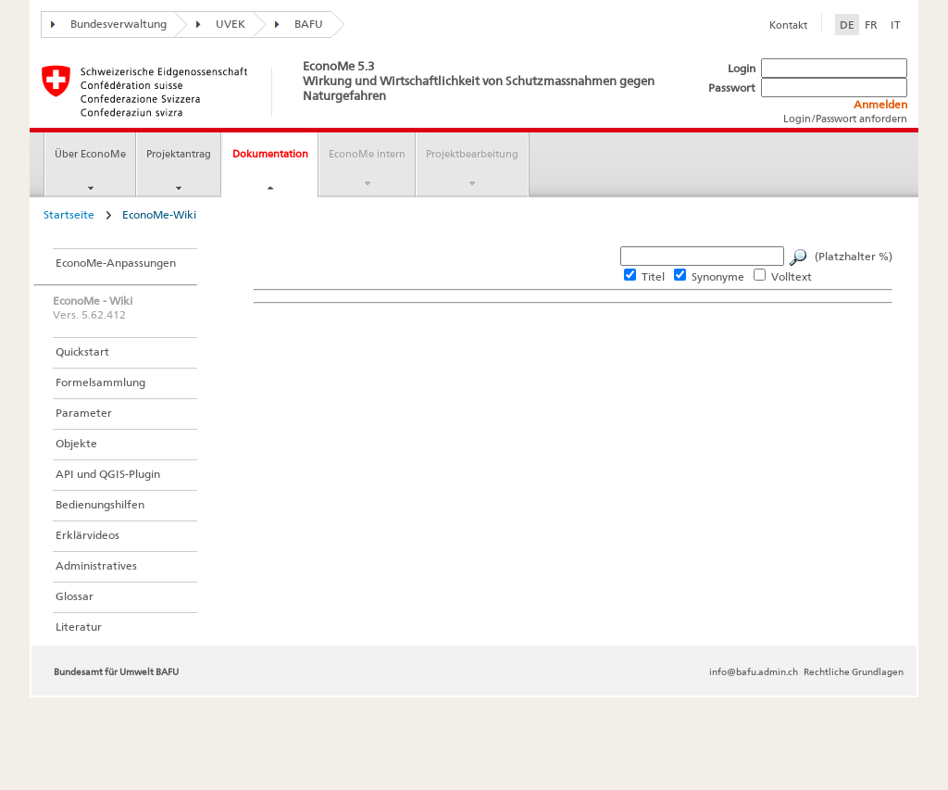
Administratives (96, 565)
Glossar (75, 596)
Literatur (79, 626)
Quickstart (82, 351)
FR (871, 24)
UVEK (216, 24)
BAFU (294, 24)
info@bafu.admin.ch (753, 671)
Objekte (76, 443)
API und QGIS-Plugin (108, 474)
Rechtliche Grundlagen (854, 671)
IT (896, 24)
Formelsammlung (100, 382)
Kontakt (788, 25)
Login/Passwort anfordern (845, 118)
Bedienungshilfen (100, 504)
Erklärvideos (87, 535)
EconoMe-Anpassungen (116, 263)
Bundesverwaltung (104, 24)
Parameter (84, 413)
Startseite (69, 214)
